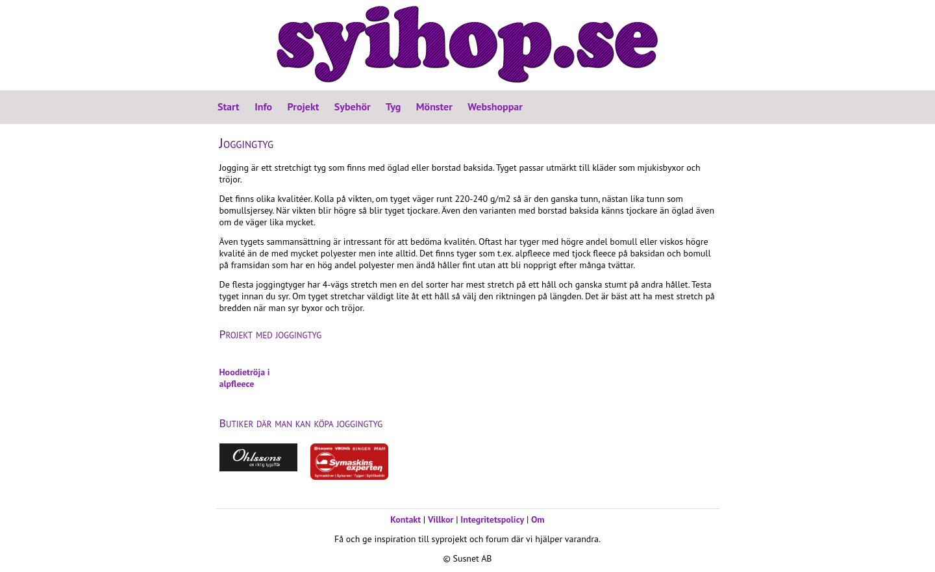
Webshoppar (495, 106)
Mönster (434, 106)
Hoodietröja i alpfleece (244, 378)
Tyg (393, 106)
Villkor (441, 519)
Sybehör (352, 106)
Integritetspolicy (492, 519)
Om (538, 519)
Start (229, 106)
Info (263, 106)
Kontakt (405, 519)
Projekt (303, 106)
